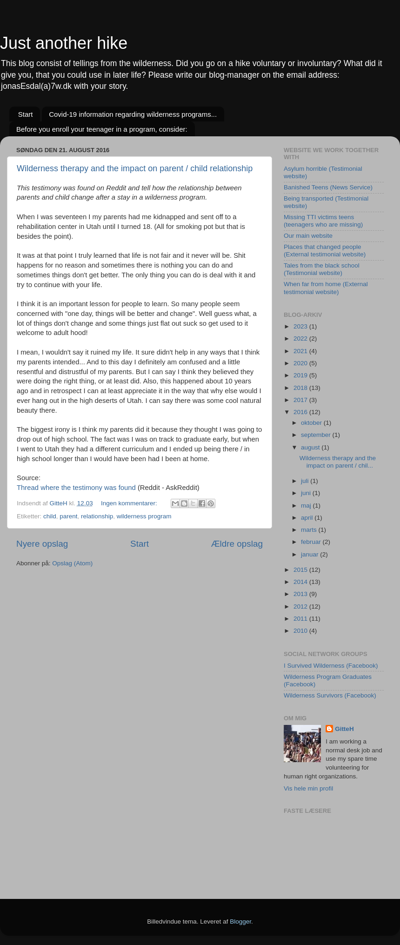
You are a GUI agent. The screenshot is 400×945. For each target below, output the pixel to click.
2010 (301, 630)
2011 (301, 618)
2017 (301, 399)
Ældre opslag (237, 544)
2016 (301, 412)
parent (68, 516)
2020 (301, 363)
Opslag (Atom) (72, 563)
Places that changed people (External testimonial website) (325, 250)
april (307, 517)
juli (305, 480)
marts (310, 529)
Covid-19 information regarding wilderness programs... (133, 114)
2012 (301, 606)
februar (312, 541)
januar (310, 554)
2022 (301, 338)
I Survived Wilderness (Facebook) (331, 665)
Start (25, 114)
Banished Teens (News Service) (328, 187)
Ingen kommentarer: (130, 503)
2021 (301, 351)
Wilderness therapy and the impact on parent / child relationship (135, 168)
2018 (301, 387)
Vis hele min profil (308, 788)
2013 (301, 593)
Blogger (240, 921)
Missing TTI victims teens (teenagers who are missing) (323, 221)
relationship (97, 516)
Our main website (308, 235)
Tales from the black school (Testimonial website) (322, 269)
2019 (301, 375)
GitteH (344, 728)
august (311, 447)
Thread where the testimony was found (76, 487)
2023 (301, 326)
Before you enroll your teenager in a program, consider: (101, 129)
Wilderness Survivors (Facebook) (330, 695)
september (317, 434)
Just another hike (63, 43)
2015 (301, 569)
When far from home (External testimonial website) (326, 288)
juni (307, 492)
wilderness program (144, 516)
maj (307, 505)
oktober (312, 422)
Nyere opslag (42, 544)
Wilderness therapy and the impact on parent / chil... (338, 462)
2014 (301, 581)
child (49, 516)
